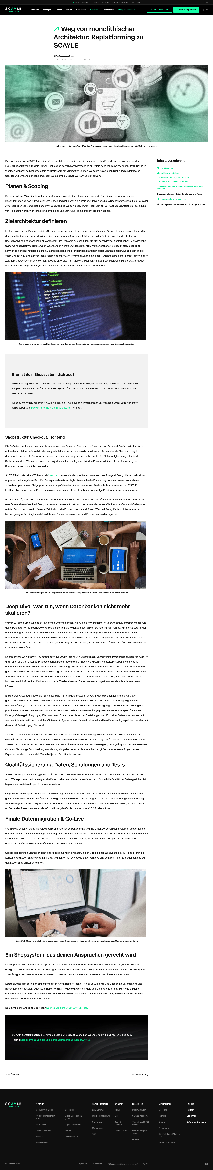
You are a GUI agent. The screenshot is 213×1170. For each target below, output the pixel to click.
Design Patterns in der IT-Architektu (50, 407)
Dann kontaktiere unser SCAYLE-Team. (67, 1007)
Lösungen (47, 9)
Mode (117, 1116)
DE (205, 10)
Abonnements (42, 1143)
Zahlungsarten (71, 1136)
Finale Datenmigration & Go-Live (171, 199)
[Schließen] (207, 2)
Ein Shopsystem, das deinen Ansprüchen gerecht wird (181, 204)
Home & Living (121, 1130)
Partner (69, 9)
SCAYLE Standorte (167, 1143)
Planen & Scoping (165, 168)
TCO (94, 1134)
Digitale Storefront (73, 1124)
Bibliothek (94, 9)
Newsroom (164, 1128)
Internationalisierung (101, 1116)
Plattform (35, 9)
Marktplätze (97, 1128)
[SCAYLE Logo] (13, 9)
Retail (117, 1110)
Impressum (82, 1164)
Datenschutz (97, 1164)
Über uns (163, 1110)
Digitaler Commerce (44, 1110)
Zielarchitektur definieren (168, 173)
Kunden (59, 9)
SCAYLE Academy (140, 1116)
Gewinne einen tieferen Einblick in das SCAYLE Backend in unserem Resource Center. (107, 2)
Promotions (41, 1124)
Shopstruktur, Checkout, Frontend (173, 181)
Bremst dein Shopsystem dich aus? (174, 177)
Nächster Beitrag (140, 1074)
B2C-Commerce (99, 1110)
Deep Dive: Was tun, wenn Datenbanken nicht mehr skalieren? (180, 188)
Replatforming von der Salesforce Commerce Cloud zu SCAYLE (55, 1039)
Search (68, 1130)
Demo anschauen (160, 9)
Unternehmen (108, 9)
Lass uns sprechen (187, 9)
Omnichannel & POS (44, 1130)
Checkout (53, 475)
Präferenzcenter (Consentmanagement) (123, 1164)
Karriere (162, 1116)
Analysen (40, 1136)
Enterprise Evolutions (126, 9)
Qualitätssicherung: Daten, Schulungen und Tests (179, 194)
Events (162, 1122)
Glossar (135, 1139)
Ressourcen (81, 9)
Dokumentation (139, 1110)
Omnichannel (98, 1122)
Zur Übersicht (13, 1074)
